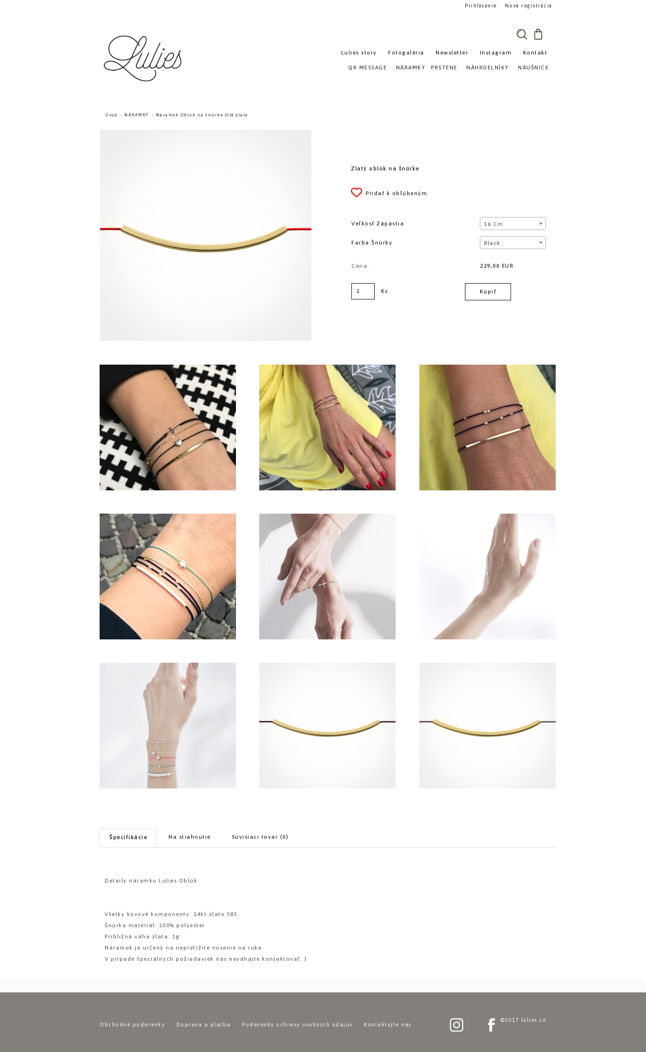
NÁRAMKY (136, 115)
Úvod (111, 115)
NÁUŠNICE (533, 67)
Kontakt (535, 52)
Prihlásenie (480, 5)
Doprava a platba (203, 1024)
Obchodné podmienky (132, 1024)
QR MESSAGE (367, 67)
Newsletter (452, 52)
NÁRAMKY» (412, 67)
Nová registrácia (526, 5)
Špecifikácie (128, 837)
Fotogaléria (406, 52)
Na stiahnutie (189, 837)
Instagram (496, 52)
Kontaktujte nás (387, 1024)
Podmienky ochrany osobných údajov (297, 1024)
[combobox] (512, 223)
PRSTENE (444, 67)
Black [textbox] (492, 243)
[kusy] (363, 291)
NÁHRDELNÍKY (487, 67)
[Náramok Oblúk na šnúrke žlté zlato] (205, 134)
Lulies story (359, 52)
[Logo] (143, 58)
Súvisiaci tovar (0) (260, 837)
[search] (521, 34)
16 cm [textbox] (494, 224)
